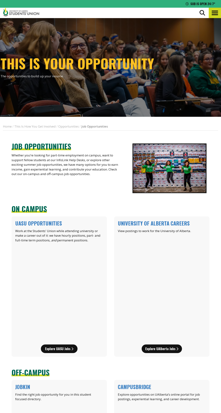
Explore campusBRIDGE (161, 311)
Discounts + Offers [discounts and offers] (181, 359)
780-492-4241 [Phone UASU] (46, 374)
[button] (215, 13)
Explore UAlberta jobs (161, 250)
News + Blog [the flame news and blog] (176, 352)
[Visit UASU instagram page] (169, 381)
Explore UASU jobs (59, 250)
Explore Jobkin (59, 311)
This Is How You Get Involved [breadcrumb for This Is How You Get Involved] (35, 126)
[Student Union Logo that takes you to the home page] (21, 13)
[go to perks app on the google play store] (117, 361)
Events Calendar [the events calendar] (179, 345)
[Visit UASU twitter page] (182, 381)
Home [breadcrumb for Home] (7, 126)
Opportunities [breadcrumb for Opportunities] (68, 126)
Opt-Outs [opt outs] (174, 372)
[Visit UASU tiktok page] (189, 381)
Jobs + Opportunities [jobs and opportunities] (183, 365)
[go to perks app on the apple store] (90, 361)
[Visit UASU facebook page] (175, 381)
